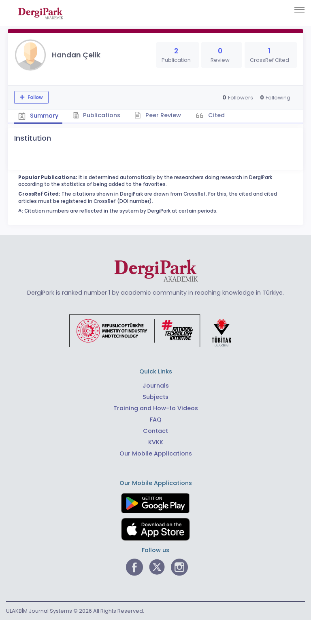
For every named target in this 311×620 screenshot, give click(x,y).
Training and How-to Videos (155, 408)
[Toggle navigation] (299, 10)
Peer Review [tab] (157, 115)
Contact (155, 431)
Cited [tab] (216, 115)
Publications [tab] (96, 115)
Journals (156, 386)
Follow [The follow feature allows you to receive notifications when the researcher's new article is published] (34, 97)
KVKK (155, 442)
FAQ (156, 419)
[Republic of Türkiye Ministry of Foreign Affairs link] (155, 330)
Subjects (155, 397)
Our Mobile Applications (155, 453)
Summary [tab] (38, 116)
